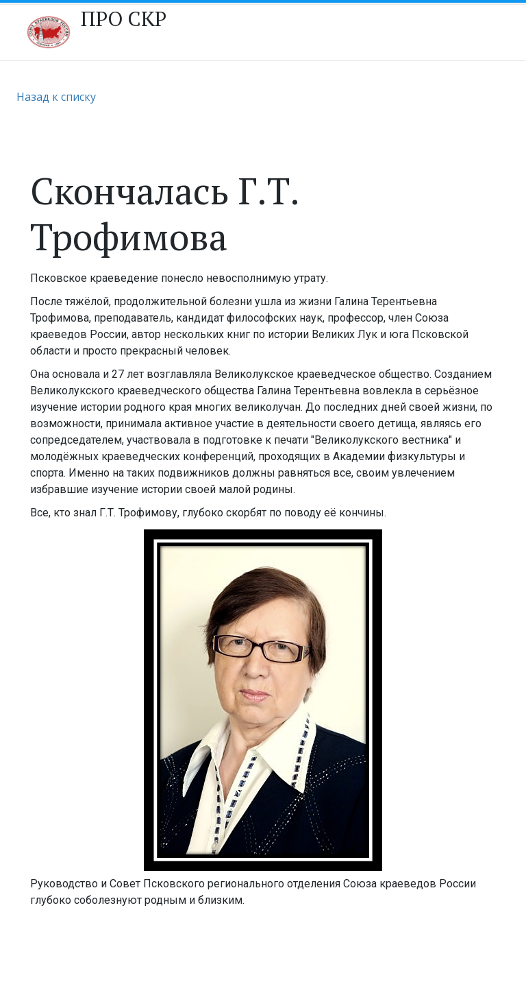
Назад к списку (56, 96)
